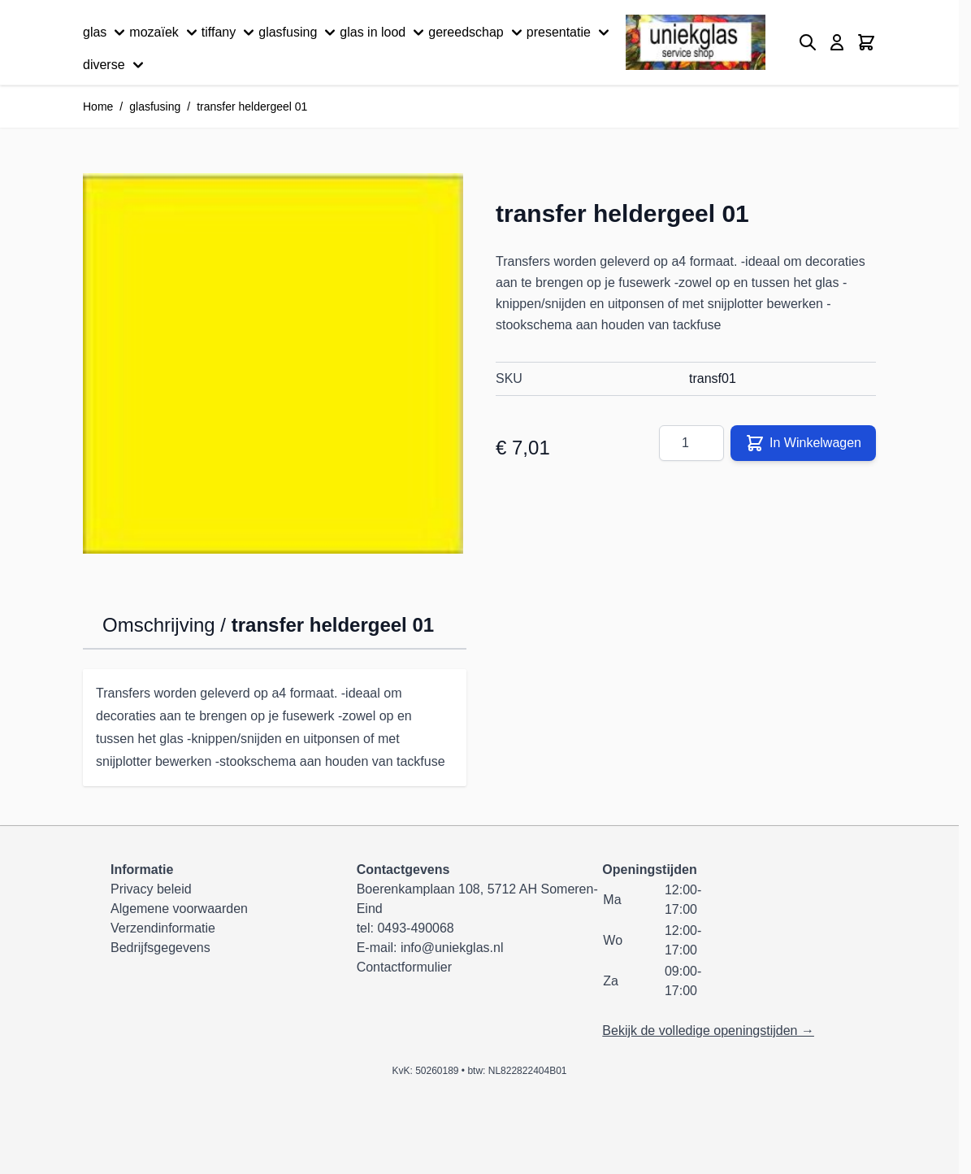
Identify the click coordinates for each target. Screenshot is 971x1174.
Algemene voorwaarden (179, 908)
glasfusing (299, 32)
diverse (115, 65)
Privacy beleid (151, 889)
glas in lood (384, 32)
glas (106, 32)
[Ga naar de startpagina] (695, 43)
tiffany (230, 32)
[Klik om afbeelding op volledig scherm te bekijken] (273, 363)
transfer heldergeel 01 (252, 106)
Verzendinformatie (163, 928)
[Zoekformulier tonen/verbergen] (808, 42)
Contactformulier (404, 967)
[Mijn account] (837, 42)
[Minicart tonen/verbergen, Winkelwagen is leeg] (866, 42)
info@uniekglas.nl (452, 947)
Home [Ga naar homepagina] (98, 106)
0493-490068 (415, 928)
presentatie (570, 32)
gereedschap (477, 32)
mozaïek (165, 32)
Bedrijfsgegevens (160, 947)
